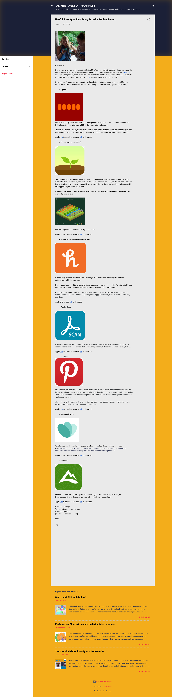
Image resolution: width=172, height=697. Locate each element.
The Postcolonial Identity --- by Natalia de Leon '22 (79, 651)
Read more (144, 617)
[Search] (153, 6)
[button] (148, 20)
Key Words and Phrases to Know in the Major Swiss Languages (85, 624)
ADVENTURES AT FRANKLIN (75, 5)
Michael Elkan (107, 686)
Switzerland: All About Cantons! (70, 597)
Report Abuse (7, 73)
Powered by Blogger (102, 682)
